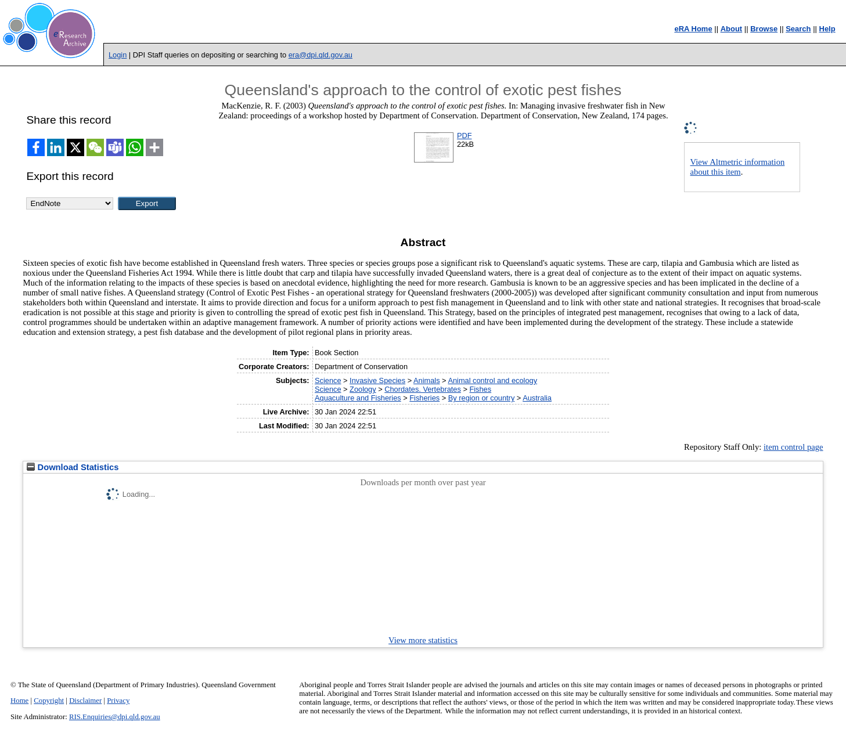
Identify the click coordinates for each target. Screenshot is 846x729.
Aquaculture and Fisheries (358, 398)
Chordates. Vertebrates (422, 389)
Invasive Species (377, 380)
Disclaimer (85, 700)
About (732, 28)
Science (328, 380)
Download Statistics (72, 467)
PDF (464, 135)
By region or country (481, 398)
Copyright (49, 700)
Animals (426, 380)
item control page (793, 447)
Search (798, 28)
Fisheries (424, 398)
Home (19, 700)
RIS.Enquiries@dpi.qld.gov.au (114, 717)
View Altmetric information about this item (737, 166)
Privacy (118, 700)
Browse (763, 28)
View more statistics (423, 640)
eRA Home (693, 28)
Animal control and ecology (492, 380)
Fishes (480, 389)
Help (827, 28)
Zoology (363, 389)
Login (118, 54)
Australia (537, 398)
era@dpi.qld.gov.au (320, 54)
